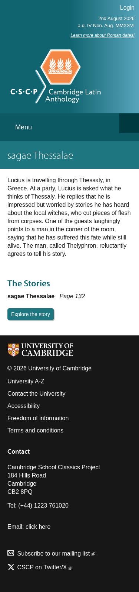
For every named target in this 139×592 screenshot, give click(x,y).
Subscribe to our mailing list (56, 553)
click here (38, 527)
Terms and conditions (35, 430)
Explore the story (30, 314)
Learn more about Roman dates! (102, 35)
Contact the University (36, 393)
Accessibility (23, 406)
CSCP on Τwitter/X (44, 567)
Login (127, 7)
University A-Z (25, 381)
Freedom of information (38, 418)
